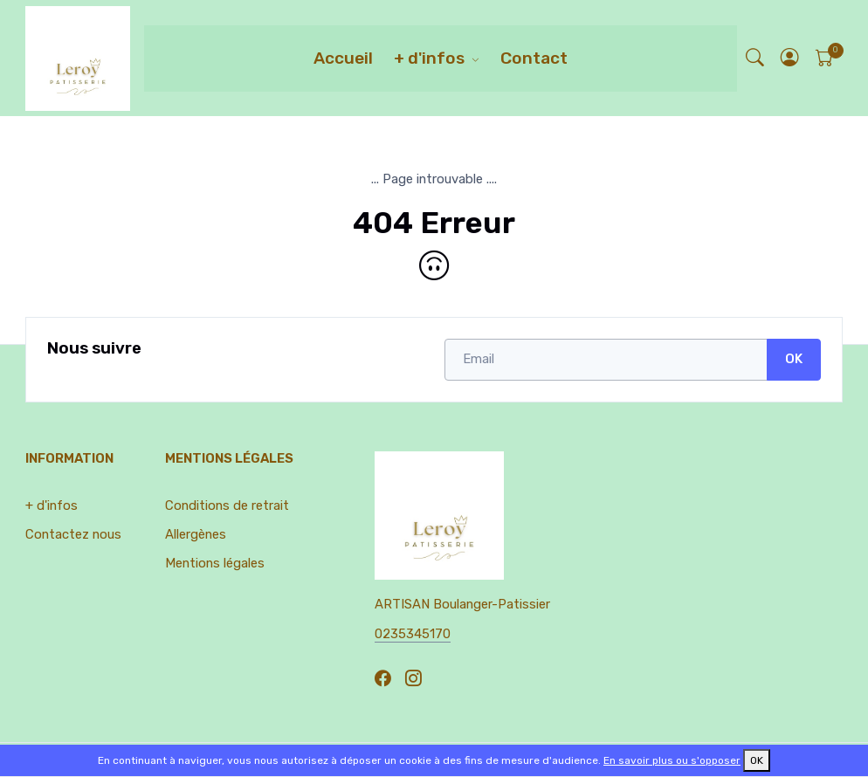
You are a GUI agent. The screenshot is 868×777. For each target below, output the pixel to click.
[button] (790, 58)
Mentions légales (215, 563)
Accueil (343, 58)
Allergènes (195, 534)
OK (794, 359)
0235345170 (413, 634)
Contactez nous (73, 534)
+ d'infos (429, 58)
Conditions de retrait (227, 505)
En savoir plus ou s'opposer (672, 760)
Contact (534, 58)
